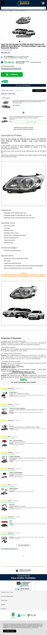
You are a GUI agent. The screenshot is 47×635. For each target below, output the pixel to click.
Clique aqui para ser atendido (23, 358)
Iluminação (11, 11)
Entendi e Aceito (9, 631)
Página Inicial (4, 11)
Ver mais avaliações (23, 545)
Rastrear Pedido (9, 592)
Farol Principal (23, 11)
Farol (16, 11)
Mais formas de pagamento (7, 66)
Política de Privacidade (32, 627)
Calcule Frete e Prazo (7, 90)
